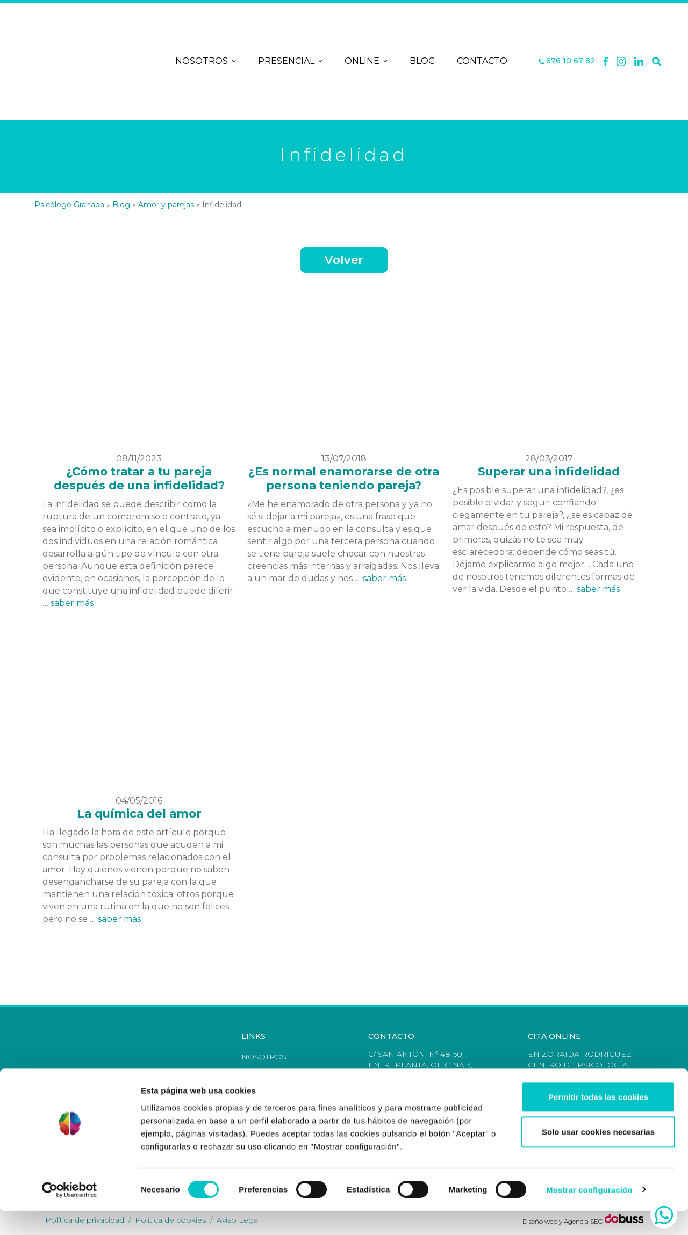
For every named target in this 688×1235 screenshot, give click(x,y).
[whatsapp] (663, 1215)
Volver (344, 259)
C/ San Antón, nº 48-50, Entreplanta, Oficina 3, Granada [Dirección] (420, 1064)
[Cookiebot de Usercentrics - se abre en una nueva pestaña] (70, 1214)
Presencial (290, 61)
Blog (422, 61)
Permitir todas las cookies (598, 1120)
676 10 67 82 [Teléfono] (567, 61)
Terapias (261, 1073)
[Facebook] (606, 61)
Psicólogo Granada (69, 205)
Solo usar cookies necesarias (598, 1156)
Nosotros (205, 61)
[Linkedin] (639, 61)
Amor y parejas (166, 205)
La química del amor (139, 813)
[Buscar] (656, 61)
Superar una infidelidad (549, 471)
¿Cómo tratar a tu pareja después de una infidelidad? (139, 478)
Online (366, 61)
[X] (621, 61)
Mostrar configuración (589, 1213)
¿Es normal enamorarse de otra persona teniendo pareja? (343, 478)
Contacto (482, 61)
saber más (72, 603)
